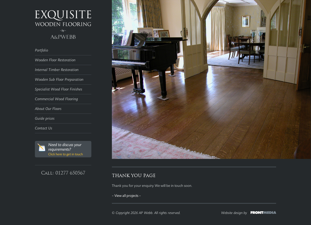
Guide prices (44, 118)
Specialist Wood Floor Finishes (58, 89)
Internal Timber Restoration (57, 70)
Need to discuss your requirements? (60, 149)
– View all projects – (126, 195)
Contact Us (43, 128)
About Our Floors (48, 109)
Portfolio (41, 50)
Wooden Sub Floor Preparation (59, 79)
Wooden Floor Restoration (55, 60)
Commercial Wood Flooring (56, 99)
